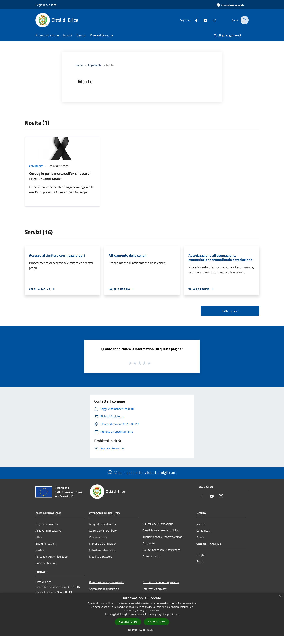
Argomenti (94, 65)
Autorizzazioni (151, 556)
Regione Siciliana (46, 5)
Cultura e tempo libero (103, 530)
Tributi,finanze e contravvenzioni (163, 537)
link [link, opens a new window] (177, 614)
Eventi (200, 561)
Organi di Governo (47, 524)
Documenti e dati (46, 563)
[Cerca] (244, 20)
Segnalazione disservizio (104, 589)
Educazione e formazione (158, 524)
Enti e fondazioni (46, 543)
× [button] (280, 596)
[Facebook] (193, 20)
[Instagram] (212, 20)
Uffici (39, 537)
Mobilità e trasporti (101, 556)
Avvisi (200, 537)
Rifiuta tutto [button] (156, 621)
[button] (142, 630)
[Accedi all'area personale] (230, 5)
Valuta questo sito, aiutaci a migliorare (142, 472)
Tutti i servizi (230, 311)
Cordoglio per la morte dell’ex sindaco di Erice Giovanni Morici (60, 176)
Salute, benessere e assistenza (161, 550)
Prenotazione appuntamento (106, 582)
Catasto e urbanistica (102, 550)
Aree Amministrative (48, 530)
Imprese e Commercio (102, 543)
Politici (40, 550)
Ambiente (149, 543)
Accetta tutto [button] (128, 621)
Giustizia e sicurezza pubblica (161, 530)
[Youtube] (202, 20)
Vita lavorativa (98, 537)
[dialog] (142, 614)
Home (79, 65)
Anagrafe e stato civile (103, 524)
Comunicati (36, 166)
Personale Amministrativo (52, 556)
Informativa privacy (155, 589)
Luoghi (200, 555)
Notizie (200, 524)
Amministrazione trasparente (161, 582)
